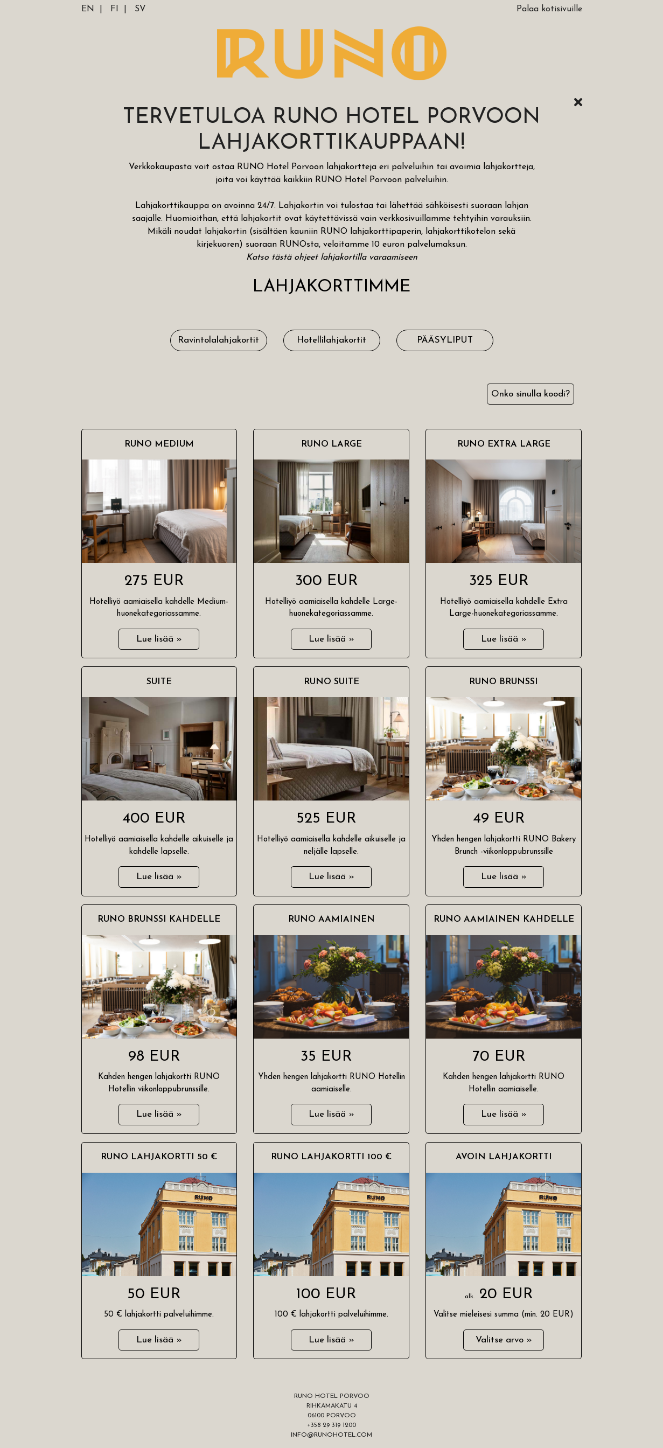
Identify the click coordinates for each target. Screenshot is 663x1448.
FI (114, 9)
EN (87, 9)
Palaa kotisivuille (549, 9)
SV (140, 9)
